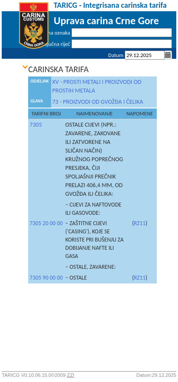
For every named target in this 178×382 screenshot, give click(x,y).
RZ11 (140, 223)
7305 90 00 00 (45, 277)
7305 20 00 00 (45, 223)
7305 (35, 124)
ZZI (70, 375)
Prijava (164, 66)
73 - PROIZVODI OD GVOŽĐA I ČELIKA (97, 101)
